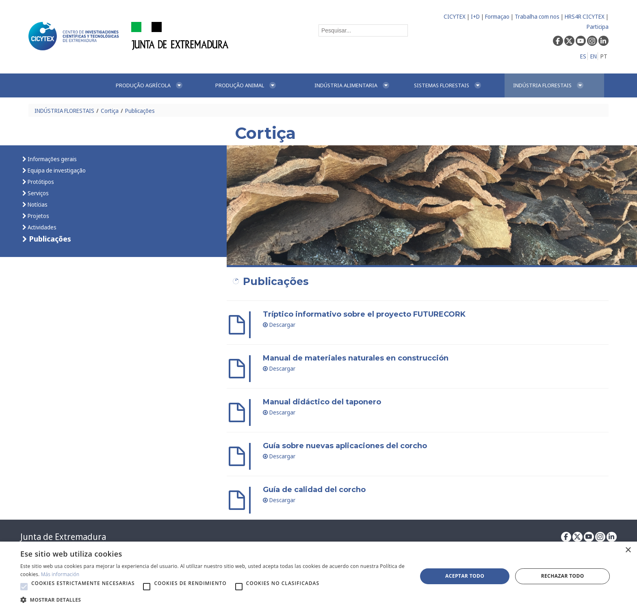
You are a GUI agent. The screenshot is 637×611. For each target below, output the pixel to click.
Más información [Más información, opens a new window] (60, 574)
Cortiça (110, 110)
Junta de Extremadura (63, 536)
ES (583, 56)
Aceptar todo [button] (464, 575)
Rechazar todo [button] (562, 575)
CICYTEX (455, 16)
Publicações (140, 110)
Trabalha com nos (537, 16)
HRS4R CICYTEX (584, 16)
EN (593, 56)
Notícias (37, 204)
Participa (598, 26)
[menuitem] (156, 85)
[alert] (318, 576)
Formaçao (497, 16)
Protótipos (40, 182)
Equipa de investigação (56, 170)
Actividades (41, 227)
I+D (475, 16)
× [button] (628, 550)
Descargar (279, 324)
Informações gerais (51, 159)
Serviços (37, 193)
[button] (24, 587)
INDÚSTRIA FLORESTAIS (64, 110)
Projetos (37, 216)
